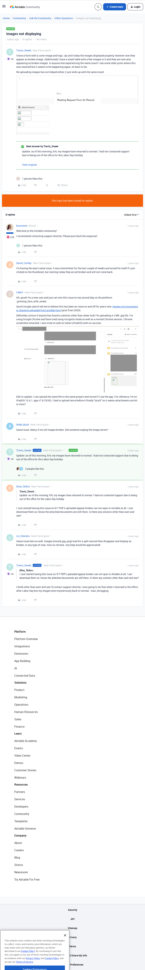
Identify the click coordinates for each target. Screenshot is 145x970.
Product (19, 690)
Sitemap (72, 928)
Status (18, 865)
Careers (19, 850)
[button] (4, 7)
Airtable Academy (25, 741)
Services (19, 799)
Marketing (20, 697)
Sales (17, 719)
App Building (22, 661)
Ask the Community (40, 18)
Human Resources (26, 712)
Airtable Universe (25, 828)
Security (72, 910)
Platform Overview (26, 639)
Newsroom (21, 872)
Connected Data (24, 676)
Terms (72, 946)
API (73, 919)
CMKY (19, 292)
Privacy (72, 937)
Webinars (20, 778)
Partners (19, 792)
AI (15, 668)
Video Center (22, 756)
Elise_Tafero (23, 486)
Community (19, 18)
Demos (18, 763)
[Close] (65, 946)
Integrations (22, 646)
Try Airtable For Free (27, 879)
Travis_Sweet (23, 50)
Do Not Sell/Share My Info (72, 955)
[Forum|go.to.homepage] (25, 6)
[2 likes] (30, 469)
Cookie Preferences (72, 964)
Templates (21, 821)
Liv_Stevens (23, 536)
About (18, 843)
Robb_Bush (22, 424)
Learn (18, 734)
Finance (19, 727)
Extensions (21, 654)
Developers (21, 806)
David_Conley (23, 263)
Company (20, 835)
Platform (20, 632)
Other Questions (64, 18)
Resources (21, 784)
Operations (21, 705)
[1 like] (29, 178)
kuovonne (21, 225)
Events (18, 748)
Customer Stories (25, 770)
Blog (17, 857)
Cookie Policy (28, 961)
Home (6, 18)
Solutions (20, 683)
